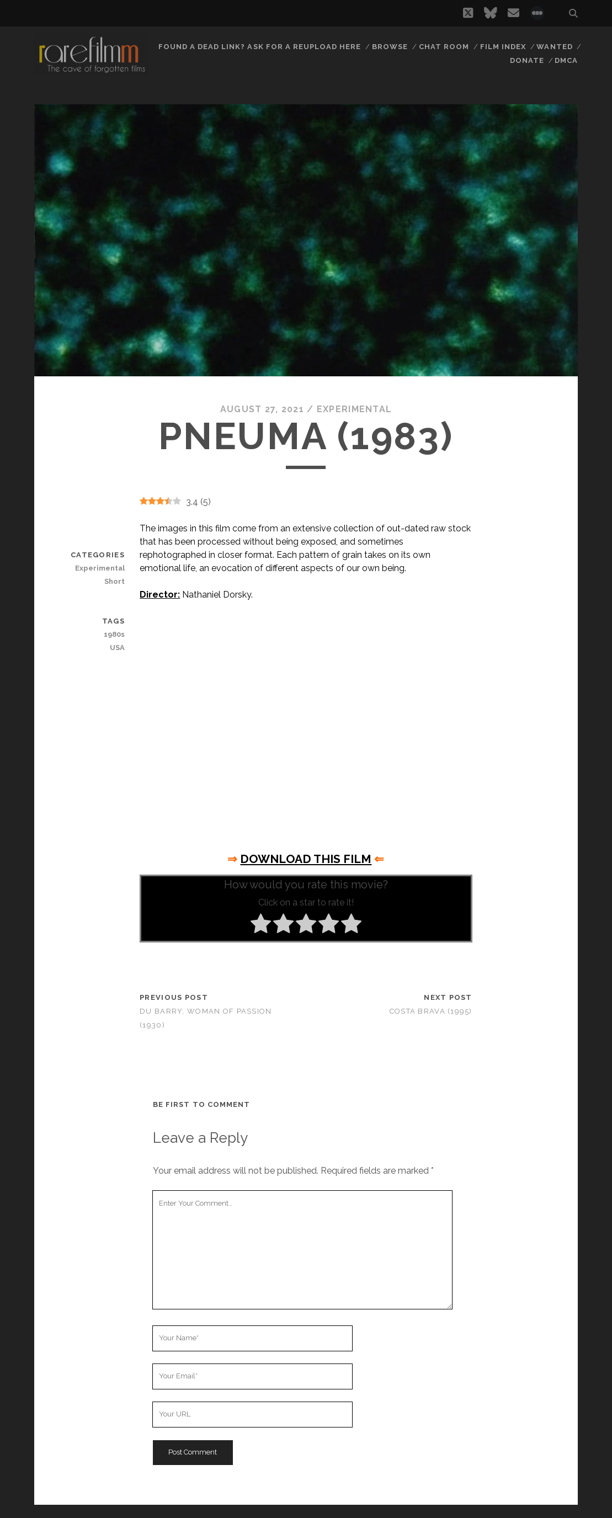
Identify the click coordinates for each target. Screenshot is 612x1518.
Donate (527, 60)
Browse (390, 46)
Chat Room (444, 46)
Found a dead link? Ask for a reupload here (259, 46)
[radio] (261, 925)
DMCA (566, 60)
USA (117, 647)
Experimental (354, 409)
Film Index (503, 46)
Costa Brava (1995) (431, 1011)
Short (114, 581)
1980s (114, 634)
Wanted (554, 46)
